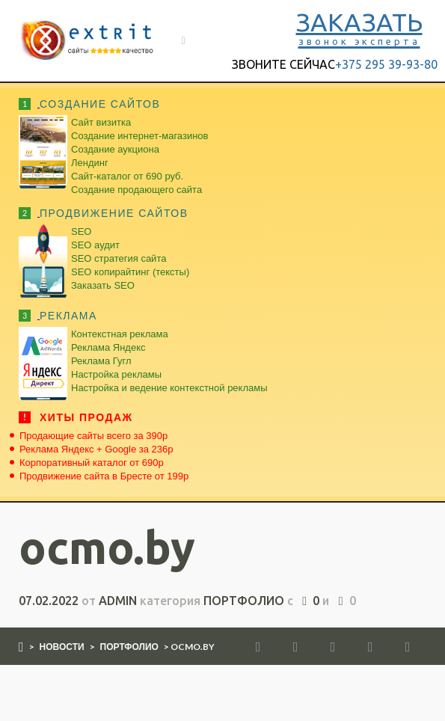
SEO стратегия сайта (118, 258)
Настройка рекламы (116, 374)
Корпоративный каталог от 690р (91, 462)
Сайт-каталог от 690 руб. (127, 176)
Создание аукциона (115, 149)
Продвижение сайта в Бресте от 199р (103, 476)
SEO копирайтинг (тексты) (130, 271)
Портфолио (243, 600)
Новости (62, 646)
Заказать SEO (103, 285)
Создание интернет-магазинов (139, 135)
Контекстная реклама (119, 334)
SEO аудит (95, 245)
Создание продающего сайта (136, 189)
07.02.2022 (49, 600)
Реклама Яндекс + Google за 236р (96, 449)
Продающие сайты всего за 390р (93, 435)
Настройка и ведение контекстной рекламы (169, 387)
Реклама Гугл (101, 360)
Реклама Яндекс (108, 347)
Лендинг (89, 162)
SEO (81, 231)
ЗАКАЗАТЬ (359, 26)
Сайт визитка (101, 122)
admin (118, 600)
